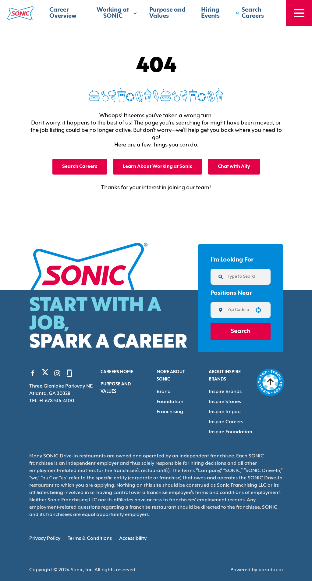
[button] (258, 310)
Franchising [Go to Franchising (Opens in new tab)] (170, 412)
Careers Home (117, 372)
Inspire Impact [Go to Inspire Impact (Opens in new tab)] (225, 412)
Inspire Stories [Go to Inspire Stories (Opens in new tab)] (225, 401)
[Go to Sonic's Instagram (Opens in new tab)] (57, 373)
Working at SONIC (117, 13)
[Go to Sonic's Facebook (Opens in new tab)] (33, 373)
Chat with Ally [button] (234, 166)
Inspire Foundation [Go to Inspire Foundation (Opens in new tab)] (230, 432)
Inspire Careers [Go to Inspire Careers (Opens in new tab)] (226, 422)
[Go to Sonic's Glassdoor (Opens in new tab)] (69, 373)
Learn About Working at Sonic (157, 166)
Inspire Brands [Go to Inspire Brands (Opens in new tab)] (225, 391)
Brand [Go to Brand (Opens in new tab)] (164, 391)
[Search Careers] (254, 13)
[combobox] (238, 310)
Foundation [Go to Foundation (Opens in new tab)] (170, 401)
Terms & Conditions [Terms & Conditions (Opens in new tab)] (90, 538)
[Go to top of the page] (270, 382)
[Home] (20, 13)
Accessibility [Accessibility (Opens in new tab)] (133, 538)
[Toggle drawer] (299, 13)
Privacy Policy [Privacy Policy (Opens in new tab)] (44, 538)
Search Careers (79, 166)
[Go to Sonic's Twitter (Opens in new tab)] (45, 373)
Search (240, 331)
